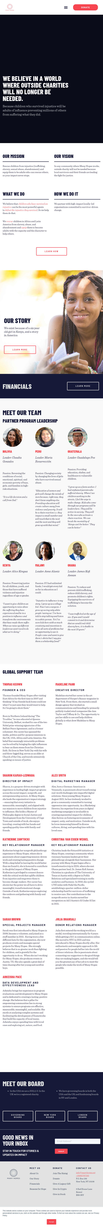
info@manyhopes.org (85, 1173)
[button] (66, 7)
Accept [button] (51, 1222)
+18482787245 (82, 1176)
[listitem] (25, 808)
